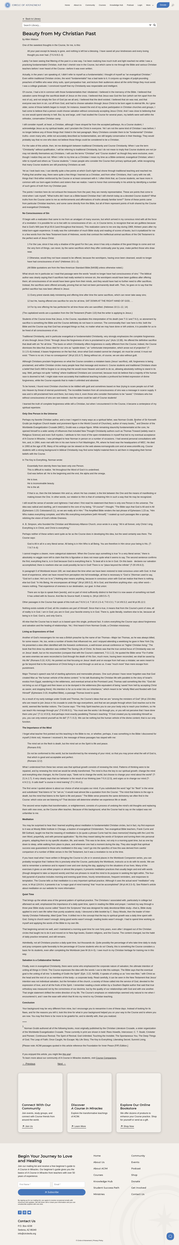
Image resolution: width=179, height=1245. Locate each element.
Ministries (99, 1168)
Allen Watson (31, 39)
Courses (102, 5)
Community (90, 5)
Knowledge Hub (116, 5)
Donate (163, 5)
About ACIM (100, 1142)
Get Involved (138, 1162)
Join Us (29, 1100)
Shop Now (129, 1100)
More (148, 5)
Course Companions (106, 1058)
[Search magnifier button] (154, 25)
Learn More (80, 1100)
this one (66, 1054)
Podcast (130, 5)
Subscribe (53, 1166)
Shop (134, 1149)
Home (67, 5)
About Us (78, 5)
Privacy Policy (98, 1214)
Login (140, 5)
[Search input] (85, 25)
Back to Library (33, 19)
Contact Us (137, 1168)
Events (135, 1136)
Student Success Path (106, 1162)
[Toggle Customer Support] (170, 1236)
